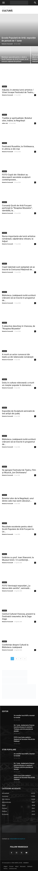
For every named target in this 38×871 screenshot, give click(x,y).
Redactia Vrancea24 (7, 44)
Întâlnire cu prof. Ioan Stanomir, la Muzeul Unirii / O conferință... (18, 558)
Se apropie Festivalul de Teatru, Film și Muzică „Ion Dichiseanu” (19, 471)
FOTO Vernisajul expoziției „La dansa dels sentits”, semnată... (16, 586)
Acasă (3, 8)
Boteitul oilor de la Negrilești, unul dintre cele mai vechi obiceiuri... (18, 499)
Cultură (4, 86)
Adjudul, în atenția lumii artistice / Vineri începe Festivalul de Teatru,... (18, 91)
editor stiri (5, 123)
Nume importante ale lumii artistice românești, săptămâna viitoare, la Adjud (18, 238)
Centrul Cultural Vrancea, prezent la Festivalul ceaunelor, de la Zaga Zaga (18, 616)
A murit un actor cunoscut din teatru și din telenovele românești (17, 355)
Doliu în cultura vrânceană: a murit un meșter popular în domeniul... (18, 383)
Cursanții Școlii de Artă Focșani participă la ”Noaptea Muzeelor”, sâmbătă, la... (17, 208)
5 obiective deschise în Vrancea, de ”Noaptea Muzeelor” (18, 327)
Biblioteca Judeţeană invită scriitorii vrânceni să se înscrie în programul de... (19, 298)
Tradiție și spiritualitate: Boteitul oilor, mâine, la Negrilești (17, 119)
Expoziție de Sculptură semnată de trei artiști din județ (18, 412)
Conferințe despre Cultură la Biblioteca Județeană (15, 646)
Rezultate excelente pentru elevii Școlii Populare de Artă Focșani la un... (18, 529)
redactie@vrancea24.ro (17, 839)
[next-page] (25, 658)
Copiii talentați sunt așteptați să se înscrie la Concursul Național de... (18, 268)
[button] (3, 2)
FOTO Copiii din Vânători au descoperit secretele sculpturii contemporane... (16, 177)
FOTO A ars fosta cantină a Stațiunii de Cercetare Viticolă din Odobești (24, 739)
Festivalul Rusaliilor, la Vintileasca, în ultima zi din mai (18, 147)
